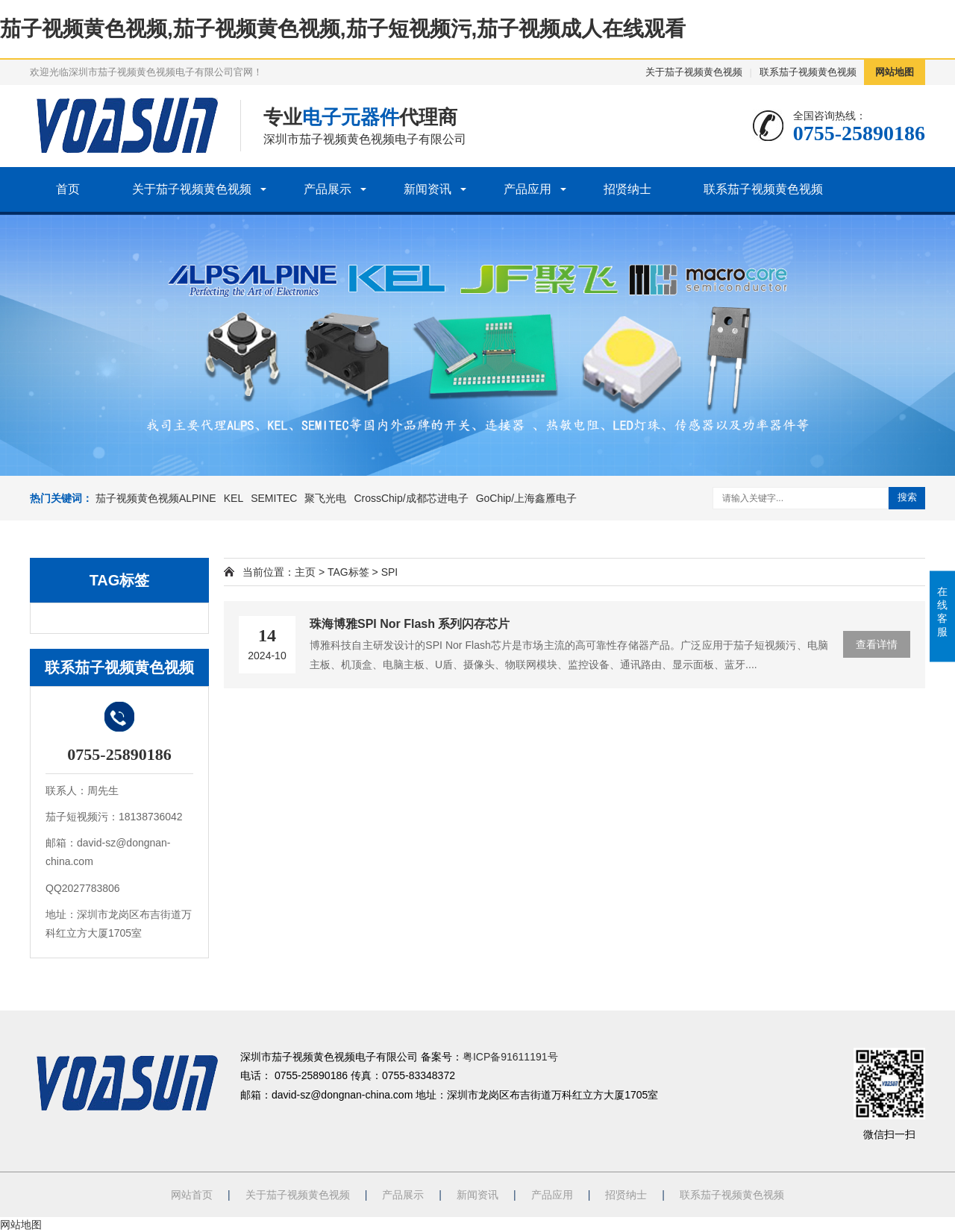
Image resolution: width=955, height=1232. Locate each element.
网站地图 (894, 72)
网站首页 (192, 1195)
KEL (233, 498)
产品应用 (527, 189)
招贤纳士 (627, 189)
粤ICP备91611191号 (510, 1057)
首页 (68, 189)
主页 (305, 572)
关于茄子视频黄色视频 (693, 72)
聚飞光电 (325, 498)
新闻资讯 (427, 189)
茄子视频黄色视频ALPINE (156, 498)
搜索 (907, 497)
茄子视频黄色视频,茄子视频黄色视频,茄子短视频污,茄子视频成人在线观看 (343, 28)
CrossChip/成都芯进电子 (411, 498)
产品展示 (327, 189)
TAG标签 (348, 572)
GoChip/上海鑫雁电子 (526, 498)
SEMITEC (274, 498)
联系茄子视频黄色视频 (808, 72)
